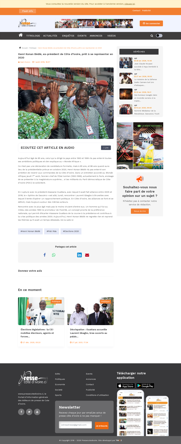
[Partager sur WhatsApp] (53, 254)
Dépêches (139, 51)
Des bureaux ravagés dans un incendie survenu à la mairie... (145, 98)
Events (89, 374)
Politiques (60, 379)
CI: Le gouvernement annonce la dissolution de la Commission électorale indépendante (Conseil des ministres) (85, 11)
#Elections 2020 (72, 231)
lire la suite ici (68, 220)
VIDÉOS (111, 35)
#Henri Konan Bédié (30, 231)
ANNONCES (96, 35)
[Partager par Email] (87, 254)
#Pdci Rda (52, 231)
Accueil (23, 48)
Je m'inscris (102, 425)
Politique (32, 48)
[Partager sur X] (71, 254)
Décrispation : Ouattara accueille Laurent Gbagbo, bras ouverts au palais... (90, 333)
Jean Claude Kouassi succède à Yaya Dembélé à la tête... (146, 67)
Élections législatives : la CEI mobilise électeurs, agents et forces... (39, 333)
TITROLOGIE (33, 35)
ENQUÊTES (68, 35)
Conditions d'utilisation (97, 395)
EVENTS (82, 35)
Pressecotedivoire (89, 440)
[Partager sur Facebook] (44, 254)
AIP (135, 58)
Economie (60, 384)
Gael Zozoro (24, 62)
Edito (57, 374)
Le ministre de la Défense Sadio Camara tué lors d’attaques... (145, 82)
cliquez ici (130, 4)
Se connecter (151, 23)
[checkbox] (159, 35)
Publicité (146, 10)
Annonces (91, 379)
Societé (58, 390)
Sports (58, 395)
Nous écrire (140, 211)
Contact (136, 10)
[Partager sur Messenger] (62, 254)
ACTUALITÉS (50, 35)
